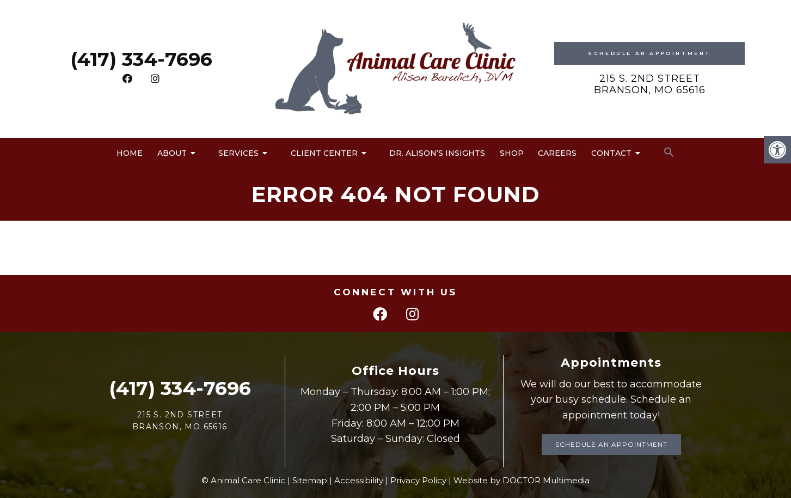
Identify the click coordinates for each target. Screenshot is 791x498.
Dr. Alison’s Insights (437, 153)
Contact (611, 153)
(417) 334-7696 (141, 59)
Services (238, 153)
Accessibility (358, 480)
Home (129, 153)
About (172, 153)
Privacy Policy (418, 480)
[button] (669, 152)
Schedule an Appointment (611, 444)
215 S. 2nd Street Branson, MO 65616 (650, 84)
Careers (557, 153)
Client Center (324, 153)
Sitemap (309, 480)
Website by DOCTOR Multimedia (521, 480)
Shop (512, 153)
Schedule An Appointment (649, 53)
